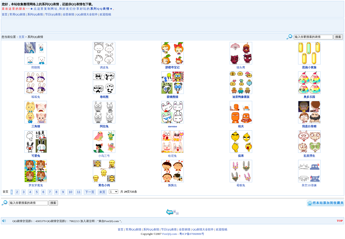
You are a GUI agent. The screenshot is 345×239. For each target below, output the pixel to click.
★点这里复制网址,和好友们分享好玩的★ (71, 8)
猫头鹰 (241, 67)
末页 (102, 192)
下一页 (89, 192)
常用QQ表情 (17, 14)
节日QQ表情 (53, 14)
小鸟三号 (104, 155)
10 (70, 192)
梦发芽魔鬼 (36, 185)
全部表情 (68, 14)
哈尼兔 (172, 155)
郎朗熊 (35, 67)
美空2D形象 (309, 185)
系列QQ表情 (35, 14)
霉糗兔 (241, 185)
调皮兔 (104, 67)
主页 (21, 36)
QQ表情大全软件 (87, 14)
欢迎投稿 (105, 14)
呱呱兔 (35, 97)
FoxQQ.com (169, 233)
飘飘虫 (172, 185)
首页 (4, 14)
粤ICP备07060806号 (191, 233)
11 (79, 192)
